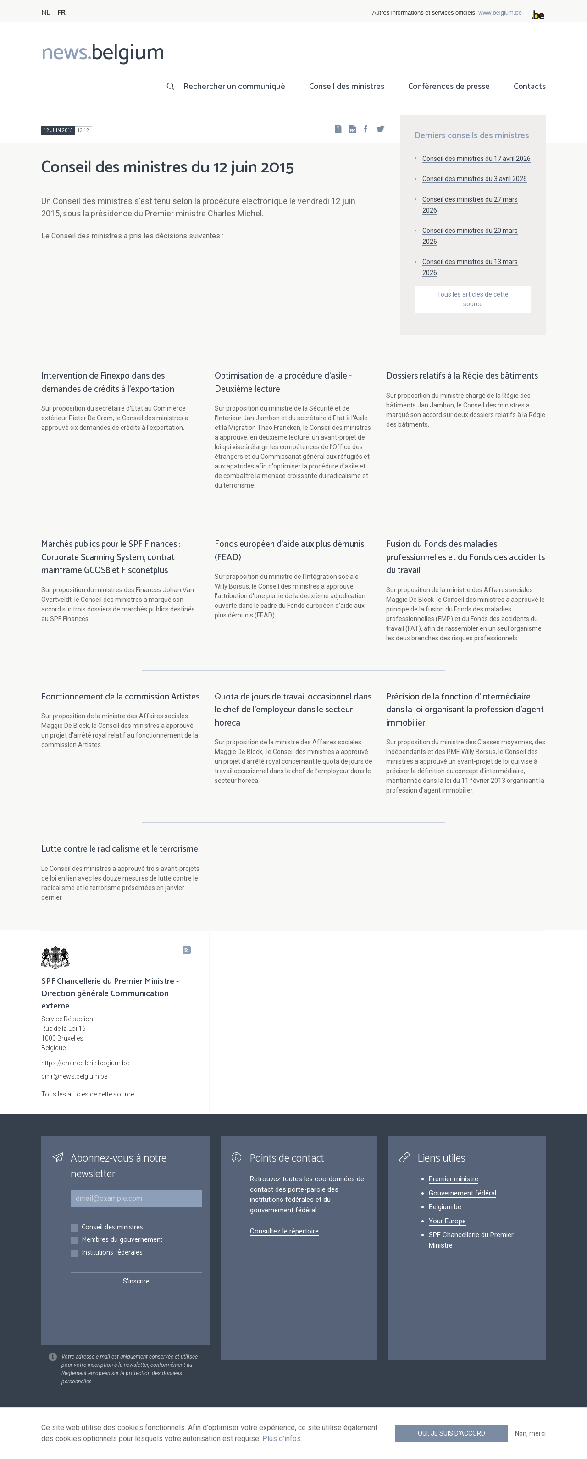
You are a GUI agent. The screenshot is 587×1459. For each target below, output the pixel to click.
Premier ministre (453, 1179)
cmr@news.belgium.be (74, 1076)
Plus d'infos (281, 1438)
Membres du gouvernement (122, 1240)
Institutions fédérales (112, 1253)
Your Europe (447, 1221)
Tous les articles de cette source (473, 299)
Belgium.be (445, 1207)
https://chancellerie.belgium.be (85, 1063)
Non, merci (530, 1433)
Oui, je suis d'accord (451, 1433)
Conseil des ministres (346, 87)
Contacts (530, 87)
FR (61, 12)
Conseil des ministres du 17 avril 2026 (476, 158)
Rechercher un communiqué (234, 87)
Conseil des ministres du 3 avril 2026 (474, 178)
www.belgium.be (500, 12)
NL (45, 12)
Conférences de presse (449, 87)
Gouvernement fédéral (462, 1193)
